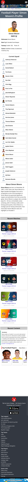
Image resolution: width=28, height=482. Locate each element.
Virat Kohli (3, 450)
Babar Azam (4, 454)
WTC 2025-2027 (5, 420)
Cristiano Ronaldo (5, 466)
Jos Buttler (3, 462)
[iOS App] (13, 414)
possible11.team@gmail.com (8, 343)
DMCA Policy (4, 470)
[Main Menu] (26, 2)
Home (8, 8)
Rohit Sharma (4, 452)
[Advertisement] (14, 380)
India (2, 434)
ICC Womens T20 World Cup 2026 (9, 422)
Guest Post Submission (6, 472)
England (3, 440)
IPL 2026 (3, 424)
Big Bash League (5, 430)
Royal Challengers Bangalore (8, 446)
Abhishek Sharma (5, 458)
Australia (3, 436)
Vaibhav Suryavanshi (6, 464)
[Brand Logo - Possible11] (14, 401)
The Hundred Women (6, 418)
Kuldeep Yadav (4, 460)
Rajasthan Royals (5, 444)
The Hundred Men (5, 428)
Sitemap (3, 476)
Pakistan (3, 442)
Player (12, 8)
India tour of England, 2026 (7, 426)
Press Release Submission (7, 474)
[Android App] (13, 410)
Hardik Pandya (4, 456)
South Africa (4, 438)
